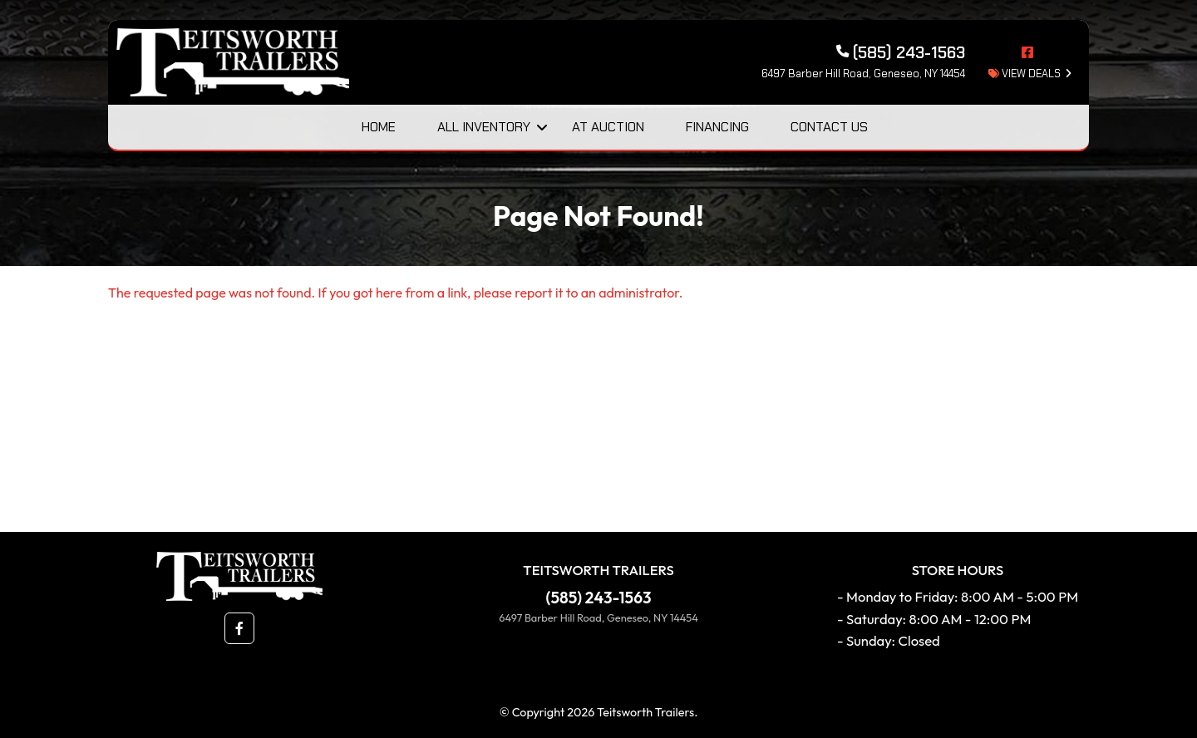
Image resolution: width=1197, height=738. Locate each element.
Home (379, 126)
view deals (1024, 73)
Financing (717, 126)
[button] (239, 628)
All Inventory (483, 126)
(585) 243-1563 (599, 598)
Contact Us (829, 126)
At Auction (608, 126)
